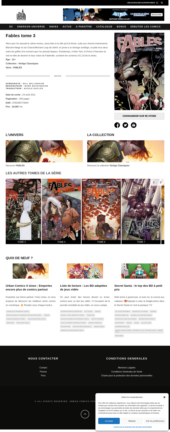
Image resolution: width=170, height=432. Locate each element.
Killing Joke (146, 324)
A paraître (84, 26)
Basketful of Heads (140, 311)
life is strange (97, 319)
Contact (43, 370)
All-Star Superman (122, 311)
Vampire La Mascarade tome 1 (72, 332)
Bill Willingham (33, 84)
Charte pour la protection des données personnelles (133, 427)
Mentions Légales (126, 370)
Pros (43, 378)
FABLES (17, 67)
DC (11, 26)
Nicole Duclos (33, 88)
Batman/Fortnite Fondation (71, 311)
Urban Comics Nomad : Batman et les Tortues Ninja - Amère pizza (139, 333)
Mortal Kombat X (95, 324)
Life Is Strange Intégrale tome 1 (73, 324)
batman (153, 311)
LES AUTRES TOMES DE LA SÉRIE (33, 173)
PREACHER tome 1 (23, 324)
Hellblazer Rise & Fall (37, 319)
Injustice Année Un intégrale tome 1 (75, 319)
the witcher (65, 328)
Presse (43, 374)
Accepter (109, 421)
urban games (99, 328)
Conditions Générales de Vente (126, 374)
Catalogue (104, 26)
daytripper (119, 324)
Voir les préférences (155, 421)
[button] (164, 397)
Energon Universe (31, 26)
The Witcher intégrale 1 (82, 328)
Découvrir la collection (108, 165)
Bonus (121, 26)
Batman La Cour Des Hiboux (141, 315)
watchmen (119, 338)
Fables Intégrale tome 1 (16, 319)
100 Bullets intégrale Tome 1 (18, 311)
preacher (10, 324)
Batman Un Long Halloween (125, 319)
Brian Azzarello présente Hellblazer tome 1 (24, 315)
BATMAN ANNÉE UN (121, 315)
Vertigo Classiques (28, 63)
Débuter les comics (145, 26)
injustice (90, 315)
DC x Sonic (89, 311)
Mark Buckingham (36, 86)
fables (46, 315)
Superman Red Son (122, 328)
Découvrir (15, 165)
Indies (53, 26)
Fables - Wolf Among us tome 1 (72, 315)
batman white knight (147, 319)
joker (136, 324)
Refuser (132, 421)
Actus (67, 26)
